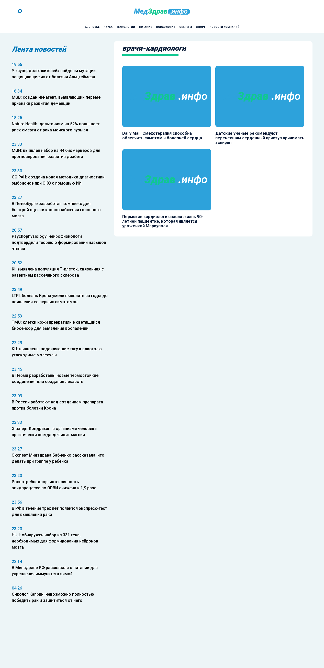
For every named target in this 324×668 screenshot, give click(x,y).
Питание (145, 27)
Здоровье (91, 27)
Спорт (200, 27)
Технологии (126, 27)
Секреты (185, 27)
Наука (108, 27)
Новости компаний (224, 27)
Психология (165, 27)
